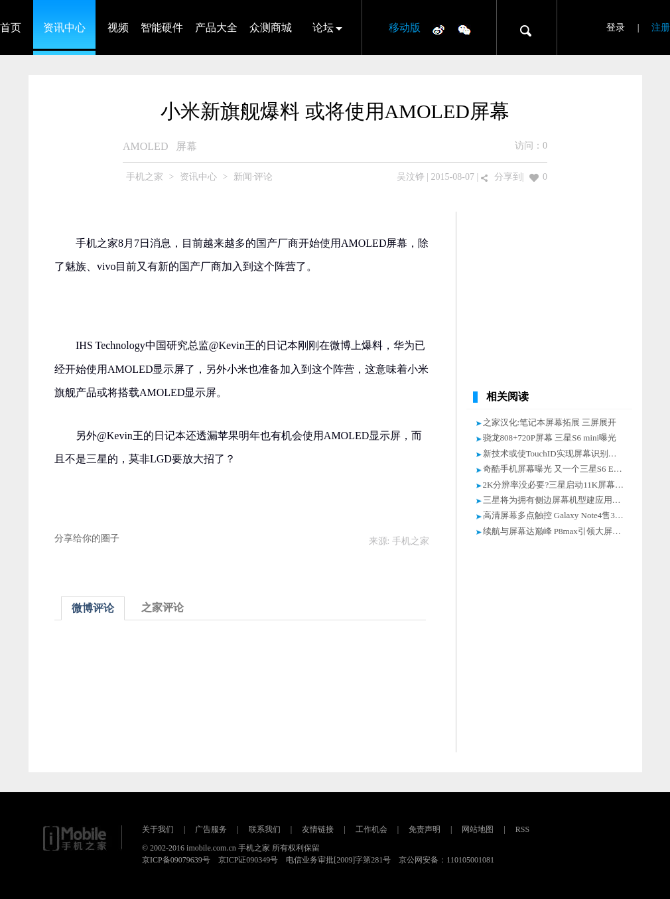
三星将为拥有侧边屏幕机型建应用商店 (556, 500)
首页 (10, 27)
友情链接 (318, 829)
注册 (660, 28)
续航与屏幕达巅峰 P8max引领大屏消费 (556, 531)
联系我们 (265, 829)
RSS (522, 829)
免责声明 (424, 829)
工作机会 (371, 829)
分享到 (508, 177)
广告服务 (211, 829)
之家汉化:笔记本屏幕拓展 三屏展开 (550, 422)
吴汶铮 (411, 177)
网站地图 (478, 829)
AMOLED (145, 146)
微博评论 (93, 608)
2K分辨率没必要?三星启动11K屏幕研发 (558, 485)
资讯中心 (64, 27)
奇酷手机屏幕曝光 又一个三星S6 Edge (554, 469)
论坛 (323, 27)
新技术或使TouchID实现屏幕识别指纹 (554, 453)
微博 (438, 29)
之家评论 (162, 607)
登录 (615, 28)
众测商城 (270, 27)
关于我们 (158, 829)
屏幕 (186, 146)
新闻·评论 (253, 177)
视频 (118, 27)
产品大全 (216, 27)
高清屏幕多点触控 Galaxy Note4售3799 (555, 515)
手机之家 (144, 177)
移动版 (405, 27)
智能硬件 (162, 27)
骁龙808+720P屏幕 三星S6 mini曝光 (550, 438)
